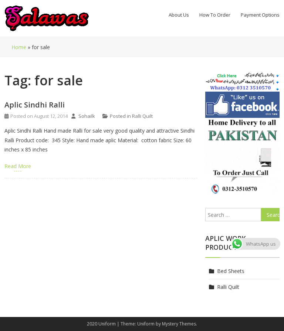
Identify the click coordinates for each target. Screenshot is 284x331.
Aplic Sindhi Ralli (34, 105)
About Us (179, 14)
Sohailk (86, 116)
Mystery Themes (179, 324)
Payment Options (260, 14)
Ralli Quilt (142, 116)
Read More (17, 166)
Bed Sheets (230, 270)
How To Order (214, 14)
